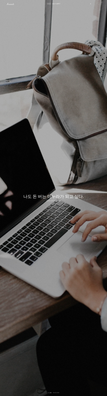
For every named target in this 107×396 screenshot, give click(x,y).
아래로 (103, 392)
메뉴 (4, 4)
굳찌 (50, 392)
